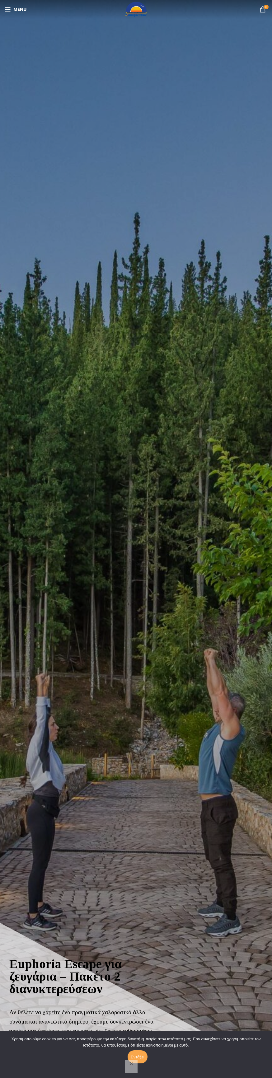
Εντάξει (137, 1057)
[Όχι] (131, 1066)
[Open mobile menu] (16, 9)
